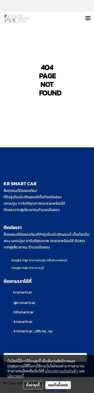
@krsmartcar (24, 302)
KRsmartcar (24, 312)
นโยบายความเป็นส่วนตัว (61, 371)
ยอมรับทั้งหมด (58, 385)
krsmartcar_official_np (33, 331)
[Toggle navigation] (88, 18)
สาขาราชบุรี (36, 268)
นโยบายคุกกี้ (15, 376)
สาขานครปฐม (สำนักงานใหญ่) (48, 260)
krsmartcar (22, 292)
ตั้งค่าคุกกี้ (33, 385)
